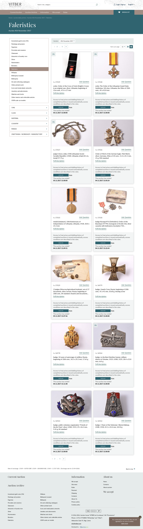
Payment (74, 490)
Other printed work (17, 85)
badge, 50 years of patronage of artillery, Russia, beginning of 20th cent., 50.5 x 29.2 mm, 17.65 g (70, 358)
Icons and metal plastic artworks (21, 88)
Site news (74, 484)
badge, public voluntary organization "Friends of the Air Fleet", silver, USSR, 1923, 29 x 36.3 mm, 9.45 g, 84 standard (70, 427)
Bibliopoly (14, 79)
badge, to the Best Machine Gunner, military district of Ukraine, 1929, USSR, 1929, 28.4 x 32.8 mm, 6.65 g (113, 359)
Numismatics (15, 62)
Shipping (74, 493)
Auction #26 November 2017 (36, 18)
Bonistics (14, 66)
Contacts (74, 496)
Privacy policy (76, 502)
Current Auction (16, 12)
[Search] (97, 5)
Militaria (14, 73)
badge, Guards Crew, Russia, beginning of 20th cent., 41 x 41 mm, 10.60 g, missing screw (111, 290)
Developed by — (80, 526)
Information (44, 12)
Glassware (14, 53)
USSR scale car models (18, 100)
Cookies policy (76, 505)
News (105, 481)
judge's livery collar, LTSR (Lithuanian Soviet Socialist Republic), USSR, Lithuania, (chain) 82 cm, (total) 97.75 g (71, 156)
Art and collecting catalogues (20, 82)
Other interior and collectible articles (23, 97)
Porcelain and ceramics (18, 50)
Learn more (124, 523)
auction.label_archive (20, 18)
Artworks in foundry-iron (19, 56)
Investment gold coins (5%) (19, 41)
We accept (56, 12)
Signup (123, 4)
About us (107, 476)
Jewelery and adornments (19, 91)
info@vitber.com (76, 523)
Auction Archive (31, 12)
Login (117, 4)
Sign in (61, 107)
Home (10, 18)
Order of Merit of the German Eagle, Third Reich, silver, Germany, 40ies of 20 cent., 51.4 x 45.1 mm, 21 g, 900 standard (113, 156)
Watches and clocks (17, 94)
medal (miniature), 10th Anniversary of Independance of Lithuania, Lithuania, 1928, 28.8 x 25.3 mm (71, 224)
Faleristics (14, 69)
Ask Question (84, 82)
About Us (74, 499)
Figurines (14, 47)
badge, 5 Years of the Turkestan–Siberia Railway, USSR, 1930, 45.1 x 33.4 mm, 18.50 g (112, 426)
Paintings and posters (18, 44)
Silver (13, 59)
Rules (65, 12)
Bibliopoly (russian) (17, 76)
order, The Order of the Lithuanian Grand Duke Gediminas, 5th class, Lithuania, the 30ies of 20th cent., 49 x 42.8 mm (112, 88)
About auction (107, 487)
